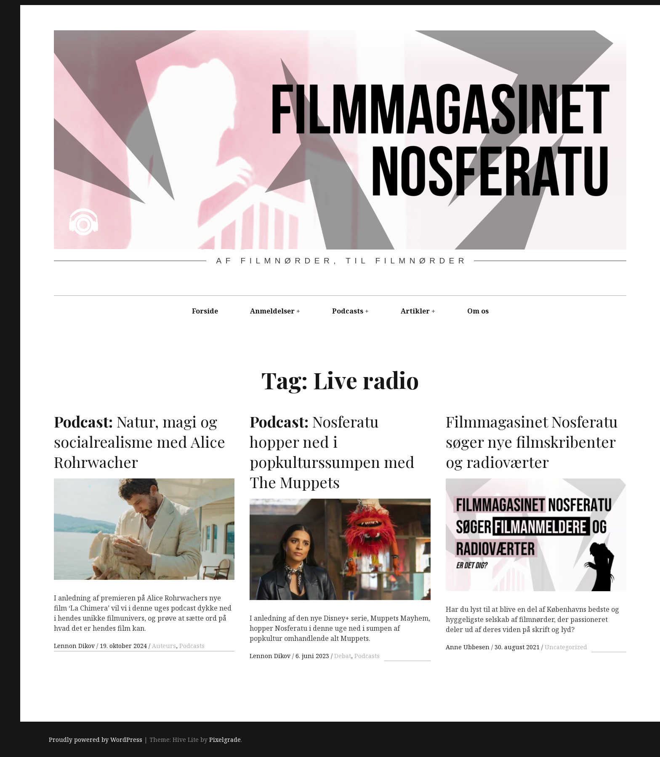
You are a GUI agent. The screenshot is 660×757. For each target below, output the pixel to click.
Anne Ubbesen (468, 647)
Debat (342, 656)
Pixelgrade (225, 740)
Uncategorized (566, 647)
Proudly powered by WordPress (95, 740)
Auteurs (164, 646)
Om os (478, 311)
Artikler (415, 311)
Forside (205, 311)
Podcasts (347, 311)
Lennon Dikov (75, 646)
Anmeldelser (272, 311)
